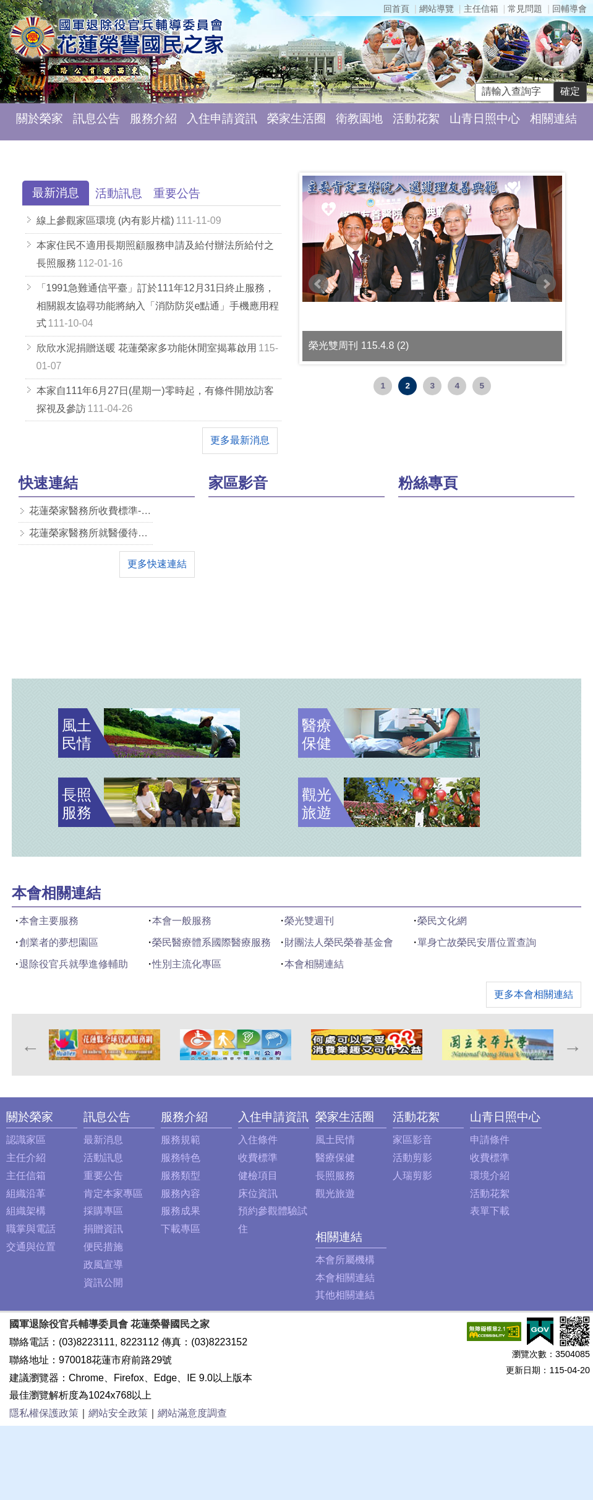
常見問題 (525, 9)
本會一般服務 (181, 920)
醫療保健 (335, 1157)
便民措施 (103, 1246)
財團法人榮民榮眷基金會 (338, 942)
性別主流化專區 (186, 964)
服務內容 (180, 1193)
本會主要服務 (49, 920)
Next (546, 284)
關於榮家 (39, 118)
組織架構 (26, 1211)
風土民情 (335, 1139)
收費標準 (258, 1157)
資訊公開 (103, 1282)
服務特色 (180, 1157)
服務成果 (180, 1211)
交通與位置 (31, 1246)
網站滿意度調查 (192, 1413)
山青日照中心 (485, 118)
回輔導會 (569, 9)
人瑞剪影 (412, 1175)
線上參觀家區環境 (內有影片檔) (105, 220)
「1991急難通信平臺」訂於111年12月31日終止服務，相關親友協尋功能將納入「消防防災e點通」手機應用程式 (157, 306)
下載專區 (180, 1229)
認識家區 (26, 1139)
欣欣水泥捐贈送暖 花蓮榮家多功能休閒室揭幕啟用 (146, 348)
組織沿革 (26, 1193)
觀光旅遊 (335, 1193)
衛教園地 (359, 118)
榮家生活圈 (296, 118)
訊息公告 (96, 118)
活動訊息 (103, 1157)
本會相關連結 (314, 964)
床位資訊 (258, 1193)
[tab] (55, 193)
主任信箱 (481, 9)
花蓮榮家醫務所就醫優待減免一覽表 (91, 533)
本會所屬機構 (345, 1259)
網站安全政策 (118, 1413)
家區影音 (412, 1139)
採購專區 (103, 1211)
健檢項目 (258, 1175)
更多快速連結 (157, 564)
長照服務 (335, 1175)
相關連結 (553, 118)
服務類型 (180, 1175)
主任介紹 (26, 1157)
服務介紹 (153, 118)
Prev (318, 284)
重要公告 (103, 1175)
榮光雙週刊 (309, 920)
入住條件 (258, 1139)
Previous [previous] (29, 1045)
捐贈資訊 (103, 1229)
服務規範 (180, 1139)
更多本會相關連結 (533, 994)
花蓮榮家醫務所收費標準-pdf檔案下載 (91, 510)
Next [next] (572, 1045)
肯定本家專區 (113, 1193)
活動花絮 (416, 118)
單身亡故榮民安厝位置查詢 (476, 942)
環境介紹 (490, 1175)
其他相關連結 (345, 1295)
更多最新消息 (240, 440)
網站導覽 (436, 9)
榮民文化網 (442, 920)
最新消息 (103, 1139)
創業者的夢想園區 (58, 942)
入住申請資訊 (222, 118)
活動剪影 (412, 1157)
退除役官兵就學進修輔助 (73, 964)
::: (15, 152)
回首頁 (396, 9)
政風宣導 (103, 1264)
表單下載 (490, 1211)
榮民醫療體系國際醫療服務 (211, 942)
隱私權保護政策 (44, 1413)
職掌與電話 (31, 1229)
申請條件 (490, 1139)
